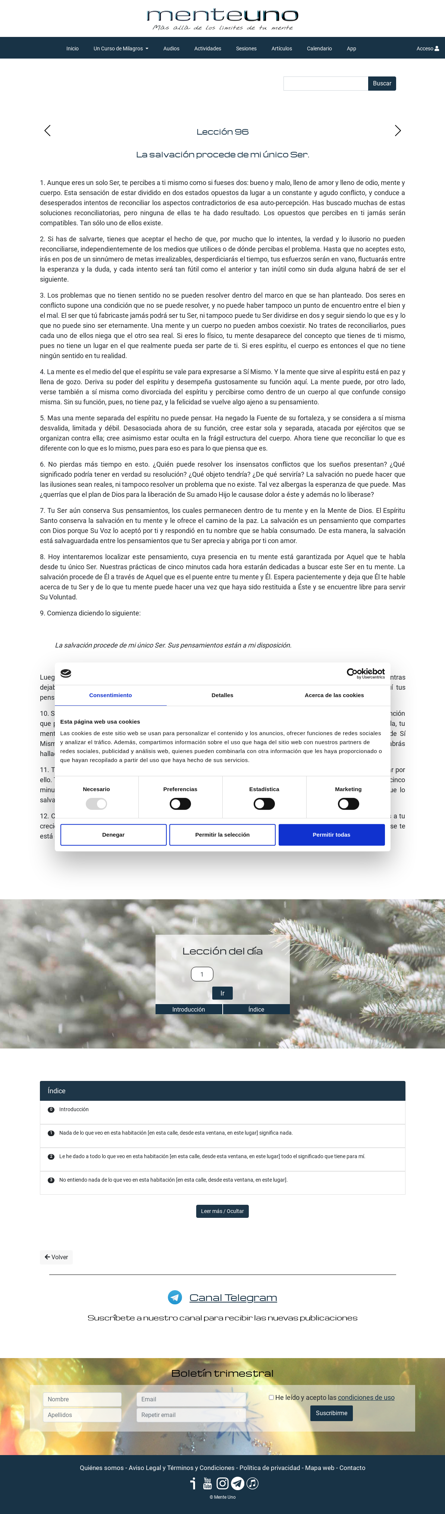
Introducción (188, 1009)
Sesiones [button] (246, 48)
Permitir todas (332, 834)
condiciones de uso (366, 1397)
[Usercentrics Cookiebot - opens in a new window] (352, 673)
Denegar (113, 834)
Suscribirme (331, 1413)
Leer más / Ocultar (222, 1211)
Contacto (352, 1467)
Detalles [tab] (222, 695)
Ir (222, 993)
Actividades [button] (207, 48)
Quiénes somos (102, 1467)
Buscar (382, 83)
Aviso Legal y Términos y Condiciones (182, 1467)
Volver (56, 1257)
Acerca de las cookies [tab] (334, 695)
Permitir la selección (222, 834)
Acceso (428, 48)
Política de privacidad (269, 1467)
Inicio (72, 48)
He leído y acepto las (332, 1397)
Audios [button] (171, 48)
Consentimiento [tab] (110, 695)
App (351, 48)
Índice (256, 1009)
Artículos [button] (282, 48)
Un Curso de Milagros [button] (119, 48)
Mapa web (320, 1467)
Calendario (319, 48)
